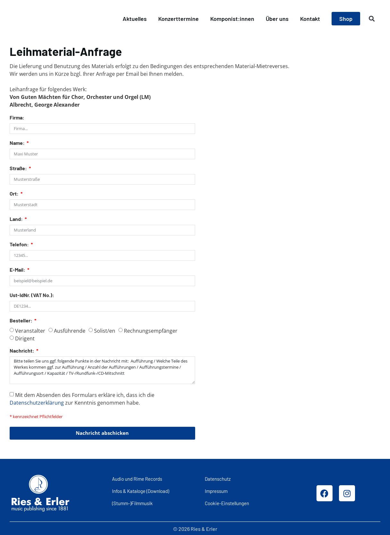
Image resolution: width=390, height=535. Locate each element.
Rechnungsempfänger (151, 330)
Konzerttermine (178, 18)
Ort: (15, 194)
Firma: (17, 117)
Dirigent (25, 338)
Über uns (277, 18)
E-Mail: (18, 270)
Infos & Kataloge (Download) (140, 490)
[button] (372, 18)
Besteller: (21, 320)
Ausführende (69, 330)
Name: (18, 143)
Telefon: (20, 244)
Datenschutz (218, 478)
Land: (17, 219)
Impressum (216, 490)
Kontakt (310, 18)
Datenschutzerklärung (37, 401)
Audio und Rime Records (137, 478)
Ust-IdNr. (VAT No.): (32, 295)
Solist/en (104, 330)
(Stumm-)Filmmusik (132, 502)
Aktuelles (135, 18)
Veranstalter (30, 330)
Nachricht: (22, 351)
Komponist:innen (232, 18)
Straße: (19, 168)
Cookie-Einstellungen (227, 502)
